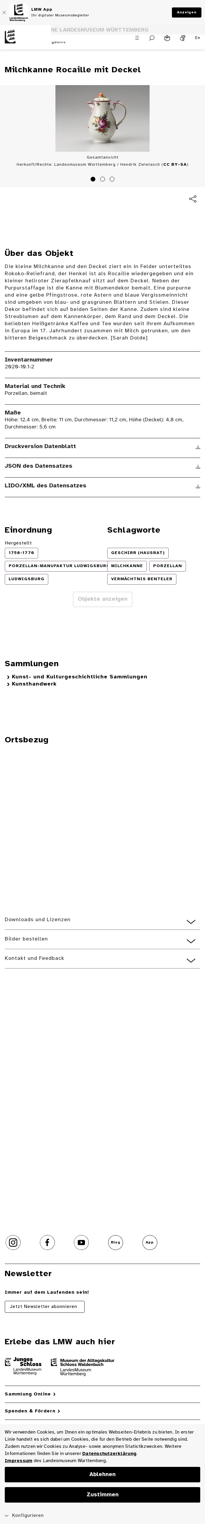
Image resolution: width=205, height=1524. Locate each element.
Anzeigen (186, 12)
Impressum (18, 1460)
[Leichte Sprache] (167, 38)
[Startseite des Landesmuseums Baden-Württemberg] (25, 41)
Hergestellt (18, 543)
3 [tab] (113, 180)
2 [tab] (103, 180)
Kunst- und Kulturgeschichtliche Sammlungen (79, 677)
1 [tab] (94, 180)
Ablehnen (102, 1475)
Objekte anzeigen (103, 599)
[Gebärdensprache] (183, 38)
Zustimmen (103, 1495)
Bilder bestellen (26, 939)
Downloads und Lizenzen (38, 920)
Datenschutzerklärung (109, 1453)
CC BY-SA (175, 164)
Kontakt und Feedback (34, 958)
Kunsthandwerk (34, 684)
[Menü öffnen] (137, 37)
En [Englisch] (197, 38)
